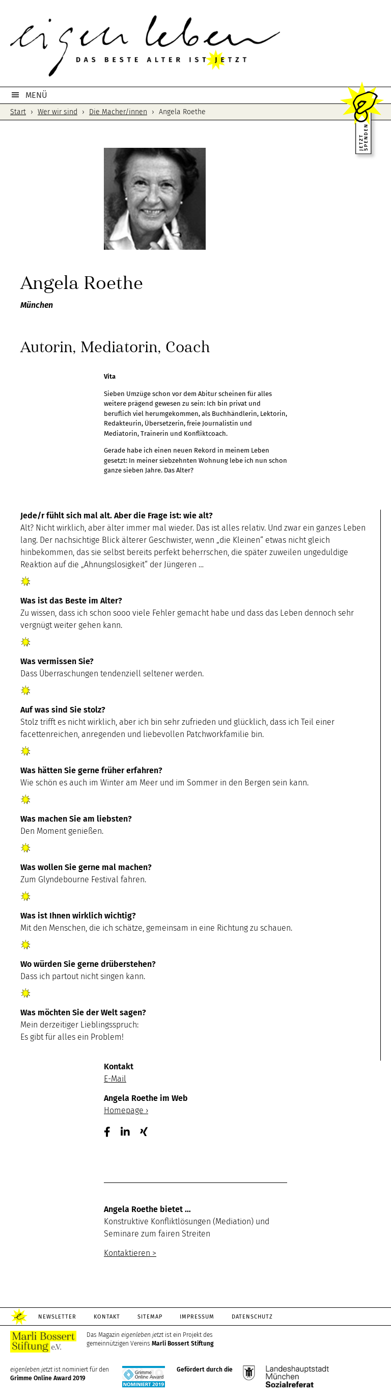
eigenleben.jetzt (195, 45)
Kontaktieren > (130, 1253)
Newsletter (57, 1316)
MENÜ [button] (36, 95)
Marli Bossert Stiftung (183, 1343)
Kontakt (107, 1316)
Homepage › (126, 1110)
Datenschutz (252, 1316)
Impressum (197, 1316)
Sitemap (149, 1316)
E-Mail (115, 1079)
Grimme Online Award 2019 (48, 1378)
